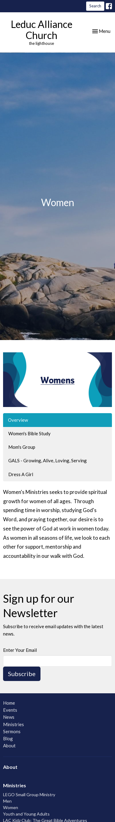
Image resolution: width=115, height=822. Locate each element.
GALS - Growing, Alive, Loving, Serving (47, 460)
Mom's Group (21, 447)
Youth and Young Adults (26, 813)
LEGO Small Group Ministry (29, 794)
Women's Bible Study (29, 433)
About (9, 745)
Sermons (12, 731)
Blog (8, 738)
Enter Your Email (20, 650)
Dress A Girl (20, 474)
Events (10, 710)
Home (9, 703)
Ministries (13, 724)
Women (10, 807)
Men (7, 801)
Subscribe (22, 673)
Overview (18, 420)
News (8, 717)
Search (95, 5)
